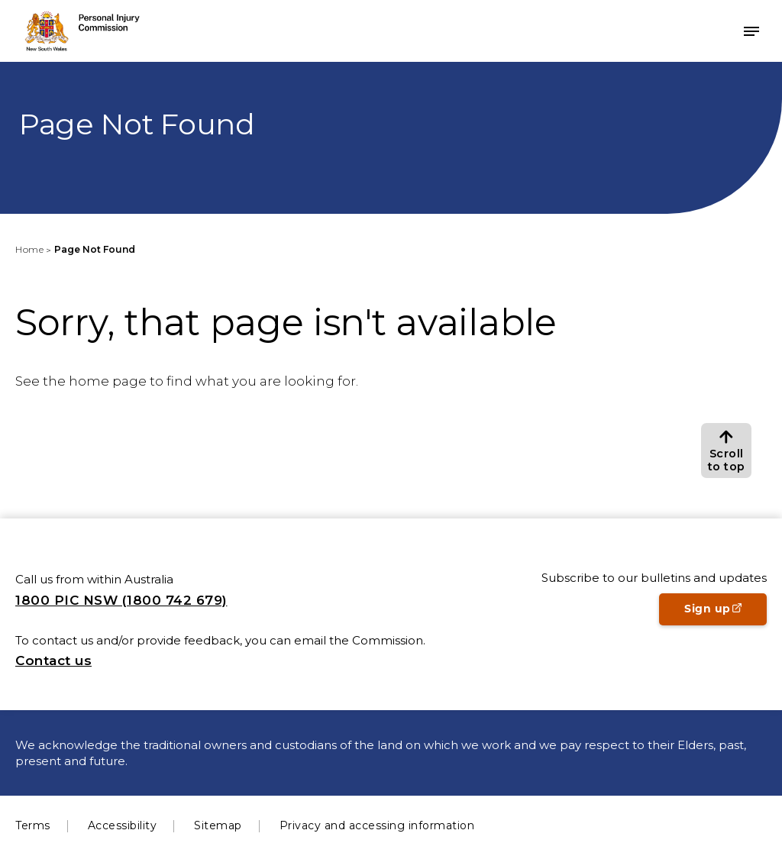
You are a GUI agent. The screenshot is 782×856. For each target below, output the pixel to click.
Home (29, 249)
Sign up (725, 613)
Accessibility (122, 825)
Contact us (53, 660)
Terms (32, 825)
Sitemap (218, 825)
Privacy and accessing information (377, 825)
